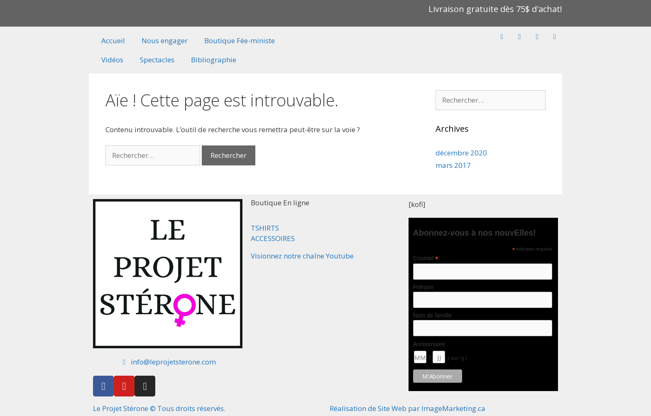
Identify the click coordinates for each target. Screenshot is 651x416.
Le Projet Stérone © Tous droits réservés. (159, 408)
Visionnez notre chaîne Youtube (302, 256)
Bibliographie (213, 59)
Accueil (113, 40)
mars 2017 (453, 165)
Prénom (423, 287)
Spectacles (157, 59)
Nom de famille (432, 315)
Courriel (425, 258)
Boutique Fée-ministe (239, 40)
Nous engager (165, 40)
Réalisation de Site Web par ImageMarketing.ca (407, 408)
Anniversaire (429, 344)
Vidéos (112, 59)
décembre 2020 (461, 153)
